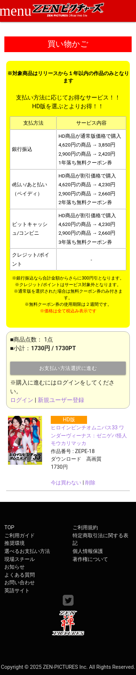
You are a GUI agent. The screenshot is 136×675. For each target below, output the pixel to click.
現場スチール (19, 559)
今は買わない (66, 483)
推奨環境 (14, 543)
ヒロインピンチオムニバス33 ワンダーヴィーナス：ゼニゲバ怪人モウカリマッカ (89, 435)
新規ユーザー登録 (61, 400)
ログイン (21, 400)
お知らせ (14, 567)
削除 (90, 483)
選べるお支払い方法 (27, 551)
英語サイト (17, 591)
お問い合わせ (19, 583)
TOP (9, 527)
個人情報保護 (88, 551)
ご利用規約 (85, 527)
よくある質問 (19, 575)
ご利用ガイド (19, 535)
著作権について (90, 559)
